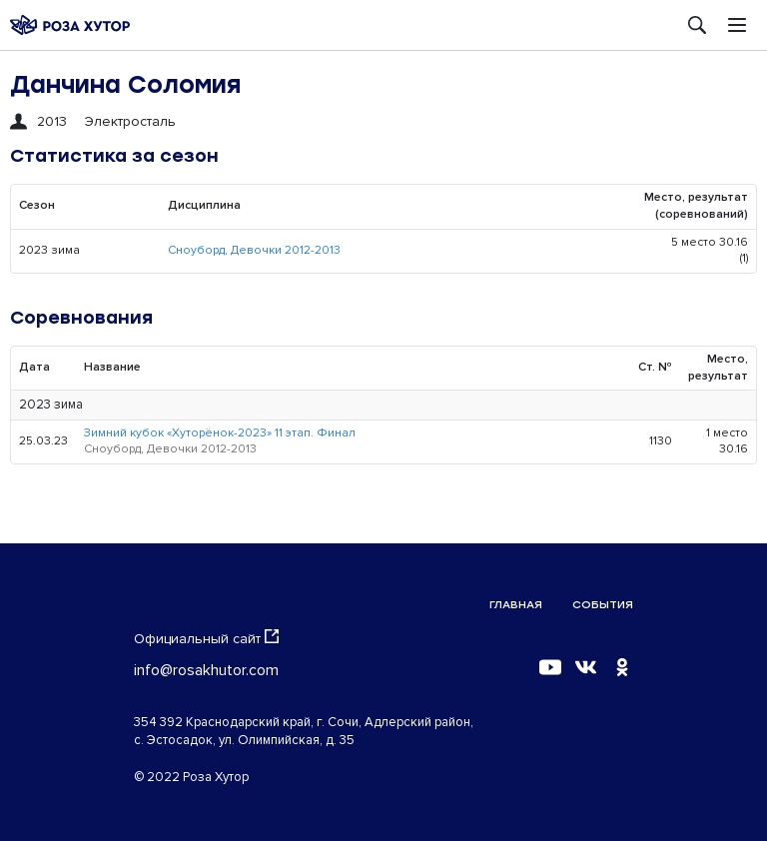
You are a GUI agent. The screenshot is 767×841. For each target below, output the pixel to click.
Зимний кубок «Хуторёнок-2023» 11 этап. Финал (220, 432)
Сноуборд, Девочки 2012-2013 (254, 250)
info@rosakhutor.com (206, 670)
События (602, 604)
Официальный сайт (206, 638)
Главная (515, 604)
